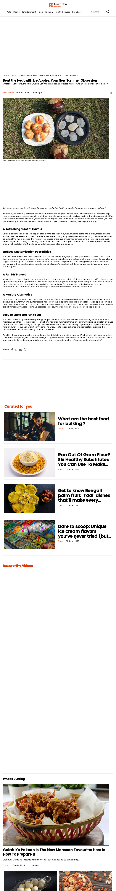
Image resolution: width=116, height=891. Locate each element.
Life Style (76, 12)
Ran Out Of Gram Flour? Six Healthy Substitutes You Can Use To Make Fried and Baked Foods (84, 462)
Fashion (49, 12)
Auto (9, 12)
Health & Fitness (62, 12)
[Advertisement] (58, 45)
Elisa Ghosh (8, 92)
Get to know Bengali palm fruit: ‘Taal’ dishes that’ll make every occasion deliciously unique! (84, 500)
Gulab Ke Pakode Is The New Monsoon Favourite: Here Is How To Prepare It (54, 852)
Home (6, 75)
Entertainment (29, 12)
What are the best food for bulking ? (83, 421)
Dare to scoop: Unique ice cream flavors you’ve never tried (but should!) (83, 533)
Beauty (16, 12)
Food (40, 12)
